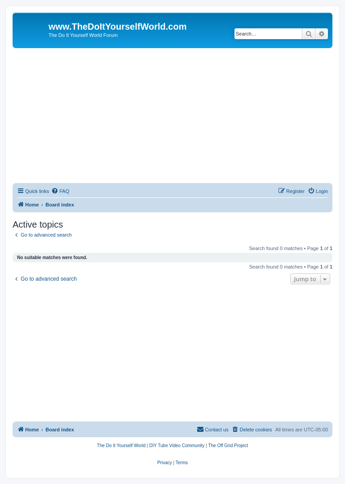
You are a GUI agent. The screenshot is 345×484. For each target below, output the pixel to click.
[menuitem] (60, 191)
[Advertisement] (172, 116)
